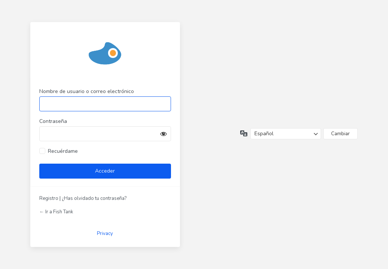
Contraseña (53, 121)
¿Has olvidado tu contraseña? (94, 198)
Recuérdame (63, 151)
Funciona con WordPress (105, 52)
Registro (48, 198)
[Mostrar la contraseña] (163, 133)
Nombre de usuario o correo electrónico (86, 91)
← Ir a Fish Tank (56, 211)
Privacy (105, 233)
